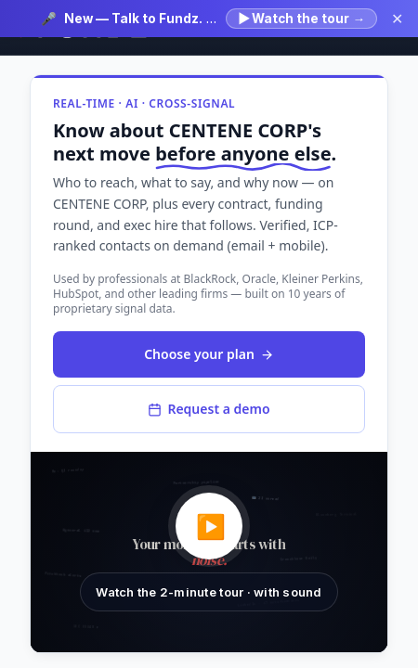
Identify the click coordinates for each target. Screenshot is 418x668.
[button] (209, 552)
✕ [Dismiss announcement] (397, 18)
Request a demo (208, 409)
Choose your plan (209, 354)
